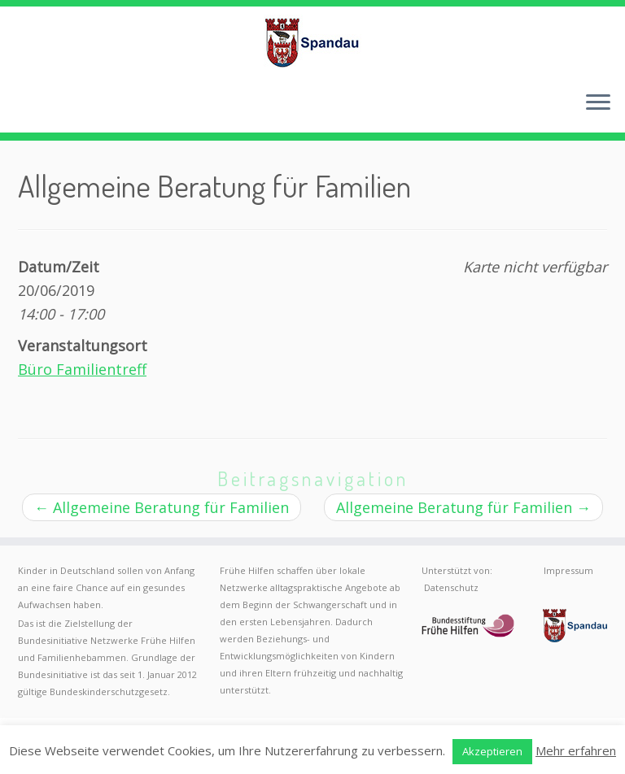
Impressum (568, 570)
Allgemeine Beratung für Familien (161, 507)
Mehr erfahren (575, 750)
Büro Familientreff (82, 369)
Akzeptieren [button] (492, 751)
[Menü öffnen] (598, 103)
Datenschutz (451, 587)
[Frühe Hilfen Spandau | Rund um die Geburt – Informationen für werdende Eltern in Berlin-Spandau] (312, 42)
